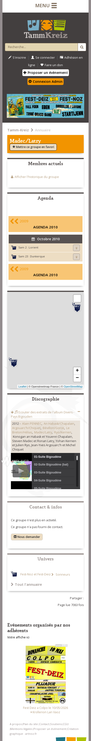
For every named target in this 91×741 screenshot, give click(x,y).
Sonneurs (62, 574)
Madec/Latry (43, 432)
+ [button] (77, 370)
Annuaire (43, 129)
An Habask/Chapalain (59, 424)
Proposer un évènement (45, 72)
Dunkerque (37, 256)
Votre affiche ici (18, 637)
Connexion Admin (45, 81)
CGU (66, 724)
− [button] (77, 378)
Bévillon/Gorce (53, 428)
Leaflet (22, 386)
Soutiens (56, 724)
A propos (16, 724)
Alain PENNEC (31, 424)
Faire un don (51, 65)
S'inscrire (17, 58)
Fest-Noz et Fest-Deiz (35, 574)
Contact (44, 724)
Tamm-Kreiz (18, 129)
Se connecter (43, 58)
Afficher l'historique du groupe (37, 177)
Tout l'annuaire (26, 584)
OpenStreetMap (73, 386)
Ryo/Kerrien (62, 432)
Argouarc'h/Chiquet (26, 428)
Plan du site (30, 724)
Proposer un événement (49, 729)
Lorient (33, 247)
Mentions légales (21, 729)
